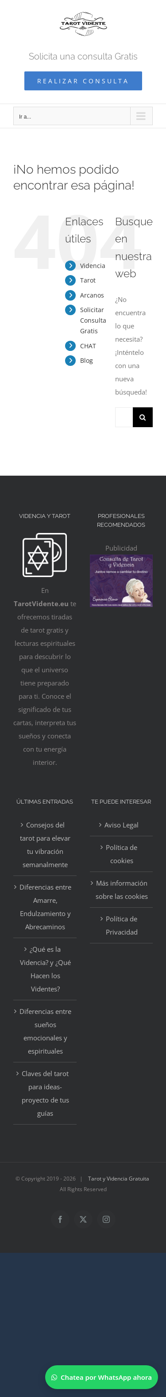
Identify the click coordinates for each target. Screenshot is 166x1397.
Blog (86, 360)
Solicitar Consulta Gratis (93, 320)
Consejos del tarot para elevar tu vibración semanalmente (45, 844)
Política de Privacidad (122, 925)
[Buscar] (143, 417)
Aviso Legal (121, 824)
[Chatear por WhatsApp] (101, 1377)
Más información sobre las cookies (122, 890)
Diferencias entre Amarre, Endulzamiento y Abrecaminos (45, 907)
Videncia (92, 265)
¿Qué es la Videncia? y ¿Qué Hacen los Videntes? (45, 969)
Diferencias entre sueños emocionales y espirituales (45, 1031)
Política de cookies (121, 854)
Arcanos (92, 295)
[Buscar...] (124, 417)
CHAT (88, 346)
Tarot (88, 280)
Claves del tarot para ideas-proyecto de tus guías (45, 1093)
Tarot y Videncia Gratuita (118, 1178)
